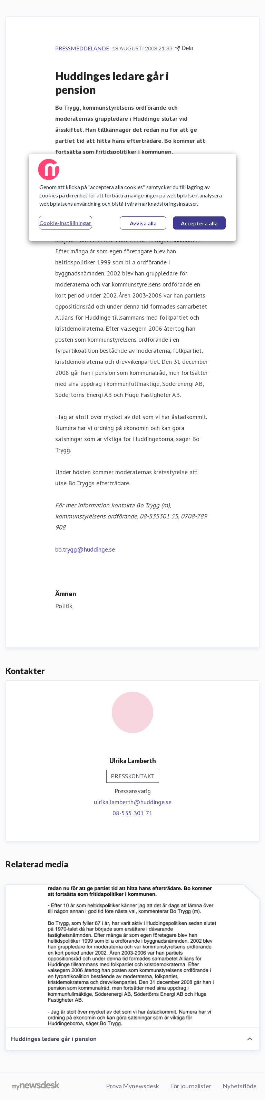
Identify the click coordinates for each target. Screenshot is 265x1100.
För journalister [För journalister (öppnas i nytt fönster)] (191, 1086)
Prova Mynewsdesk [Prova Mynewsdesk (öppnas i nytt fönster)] (132, 1086)
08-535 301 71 (132, 813)
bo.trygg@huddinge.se (85, 549)
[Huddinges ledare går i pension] (132, 956)
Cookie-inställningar (65, 223)
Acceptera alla (199, 223)
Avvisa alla (143, 223)
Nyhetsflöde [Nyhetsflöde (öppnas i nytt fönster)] (240, 1086)
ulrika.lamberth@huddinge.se (132, 802)
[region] (132, 197)
